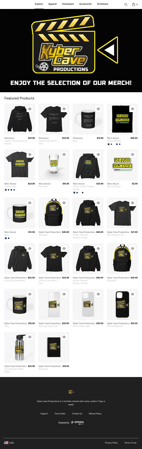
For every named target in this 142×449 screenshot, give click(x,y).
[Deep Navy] (117, 144)
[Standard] (114, 144)
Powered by (70, 423)
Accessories (85, 3)
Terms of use (130, 443)
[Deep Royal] (14, 190)
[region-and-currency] (9, 442)
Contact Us (77, 413)
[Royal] (77, 192)
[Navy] (82, 192)
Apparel (52, 3)
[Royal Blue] (120, 144)
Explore (39, 3)
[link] (20, 119)
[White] (17, 190)
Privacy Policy (111, 443)
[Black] (108, 144)
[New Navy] (11, 190)
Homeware (68, 3)
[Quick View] (29, 109)
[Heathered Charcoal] (8, 190)
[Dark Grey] (111, 144)
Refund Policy (95, 413)
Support (44, 413)
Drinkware (102, 3)
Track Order (59, 413)
